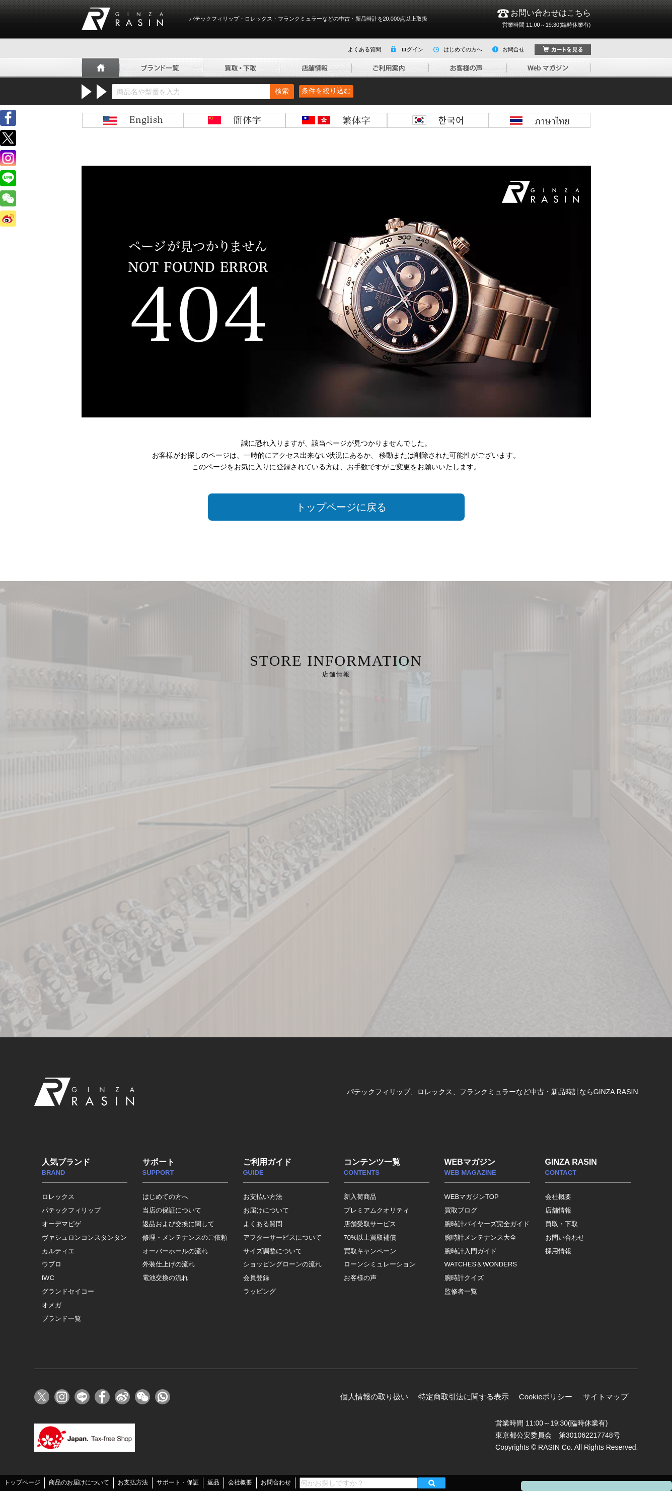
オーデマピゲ (61, 1224)
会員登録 (256, 1278)
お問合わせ (276, 1482)
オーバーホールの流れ (175, 1251)
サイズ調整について (272, 1251)
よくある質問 (364, 49)
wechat (8, 198)
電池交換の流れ (165, 1278)
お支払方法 (133, 1482)
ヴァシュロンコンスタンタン (84, 1237)
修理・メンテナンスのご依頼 (185, 1237)
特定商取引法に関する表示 (463, 1396)
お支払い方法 (262, 1196)
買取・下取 (561, 1224)
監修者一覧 (460, 1291)
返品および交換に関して (178, 1224)
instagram (8, 158)
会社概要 (558, 1196)
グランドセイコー (68, 1291)
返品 (213, 1482)
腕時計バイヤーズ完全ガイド (487, 1224)
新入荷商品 (360, 1196)
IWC (48, 1278)
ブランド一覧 (61, 1318)
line (8, 178)
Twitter (8, 138)
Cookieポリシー (546, 1396)
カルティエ (58, 1251)
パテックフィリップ (71, 1210)
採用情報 (558, 1251)
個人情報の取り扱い (374, 1396)
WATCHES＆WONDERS (480, 1264)
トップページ (22, 1482)
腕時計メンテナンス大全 (480, 1237)
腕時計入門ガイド (470, 1251)
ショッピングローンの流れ (282, 1264)
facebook (8, 118)
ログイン (412, 49)
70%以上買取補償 (370, 1237)
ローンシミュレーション (380, 1264)
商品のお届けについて (79, 1482)
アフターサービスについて (282, 1237)
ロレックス (58, 1196)
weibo (8, 218)
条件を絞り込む (326, 91)
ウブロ (51, 1264)
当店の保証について (171, 1210)
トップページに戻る (341, 507)
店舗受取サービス (370, 1224)
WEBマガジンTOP (471, 1196)
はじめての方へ (462, 49)
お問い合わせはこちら (544, 19)
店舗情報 (558, 1210)
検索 (282, 91)
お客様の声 (360, 1278)
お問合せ (513, 49)
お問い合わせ (564, 1237)
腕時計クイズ (464, 1278)
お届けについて (266, 1210)
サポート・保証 (178, 1482)
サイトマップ (605, 1396)
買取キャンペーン (370, 1251)
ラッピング (259, 1291)
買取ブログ (460, 1210)
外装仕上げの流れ (168, 1264)
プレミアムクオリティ (376, 1210)
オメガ (51, 1305)
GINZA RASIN (122, 19)
